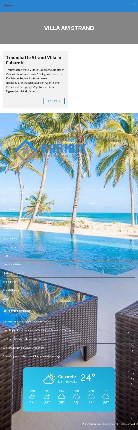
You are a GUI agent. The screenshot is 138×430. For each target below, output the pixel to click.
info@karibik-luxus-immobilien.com (27, 218)
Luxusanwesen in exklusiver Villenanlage (23, 347)
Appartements (10, 238)
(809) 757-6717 (17, 209)
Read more (54, 100)
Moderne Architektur (14, 273)
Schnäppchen (10, 281)
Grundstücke (9, 247)
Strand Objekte (11, 290)
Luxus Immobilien (12, 264)
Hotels (6, 255)
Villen (5, 298)
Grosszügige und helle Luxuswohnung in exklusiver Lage (31, 356)
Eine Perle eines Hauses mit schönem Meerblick (27, 321)
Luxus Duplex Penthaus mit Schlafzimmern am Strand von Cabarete (38, 330)
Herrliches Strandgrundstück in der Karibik (25, 339)
